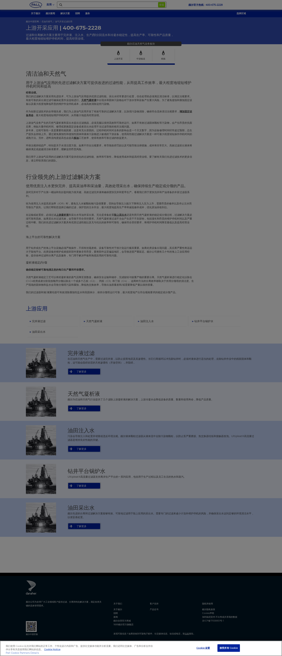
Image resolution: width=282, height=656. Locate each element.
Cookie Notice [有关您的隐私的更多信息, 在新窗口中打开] (52, 649)
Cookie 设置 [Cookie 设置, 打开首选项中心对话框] (203, 647)
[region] (141, 648)
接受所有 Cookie (229, 647)
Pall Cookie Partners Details (22, 652)
